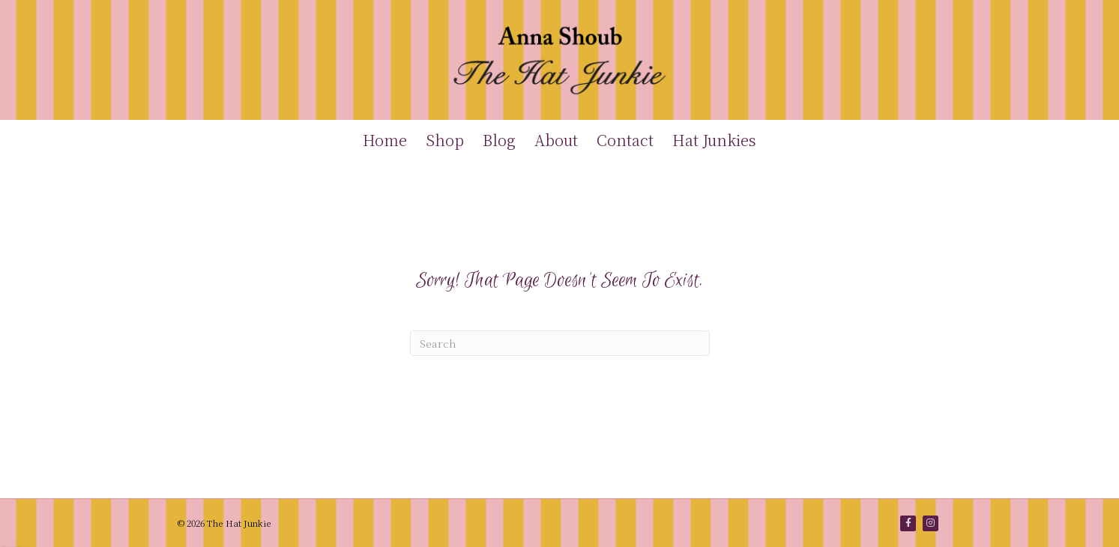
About (556, 140)
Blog (499, 140)
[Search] (560, 343)
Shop (445, 140)
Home (385, 140)
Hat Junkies (714, 140)
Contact (625, 140)
